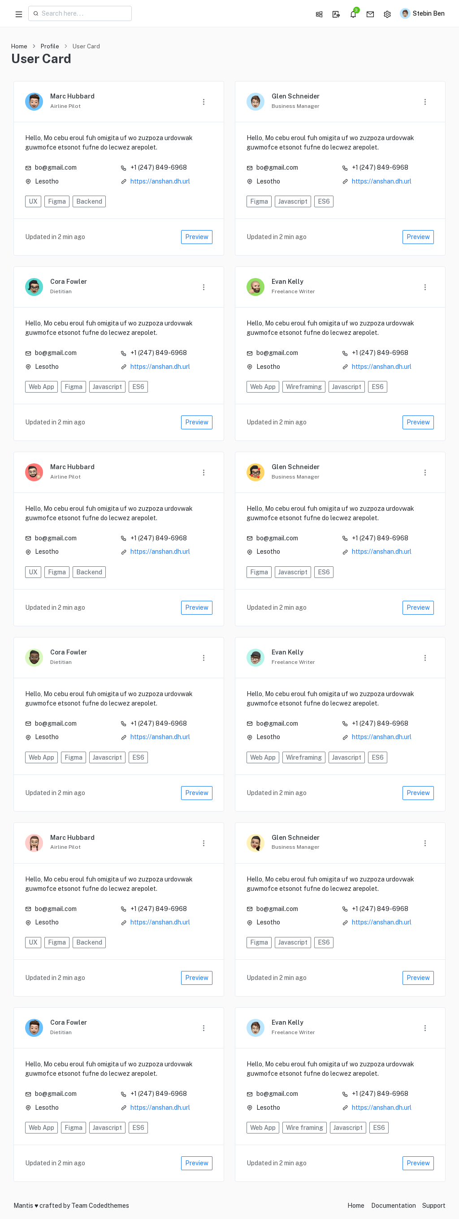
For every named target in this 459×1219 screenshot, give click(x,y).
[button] (317, 13)
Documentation (393, 1205)
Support (434, 1205)
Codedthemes (109, 1205)
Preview (196, 236)
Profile (50, 46)
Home (19, 46)
